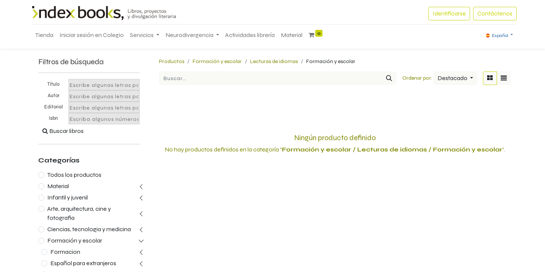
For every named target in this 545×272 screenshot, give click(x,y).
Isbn (53, 118)
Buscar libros (63, 130)
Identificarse (449, 13)
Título (53, 84)
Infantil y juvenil (67, 197)
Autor (53, 96)
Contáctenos (494, 13)
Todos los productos (74, 174)
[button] (455, 78)
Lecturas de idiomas (274, 61)
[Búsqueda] (389, 78)
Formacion (65, 251)
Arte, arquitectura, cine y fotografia (79, 213)
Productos (171, 61)
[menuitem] (44, 35)
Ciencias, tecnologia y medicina (89, 229)
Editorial (53, 107)
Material (58, 186)
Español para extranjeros (83, 263)
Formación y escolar (74, 240)
